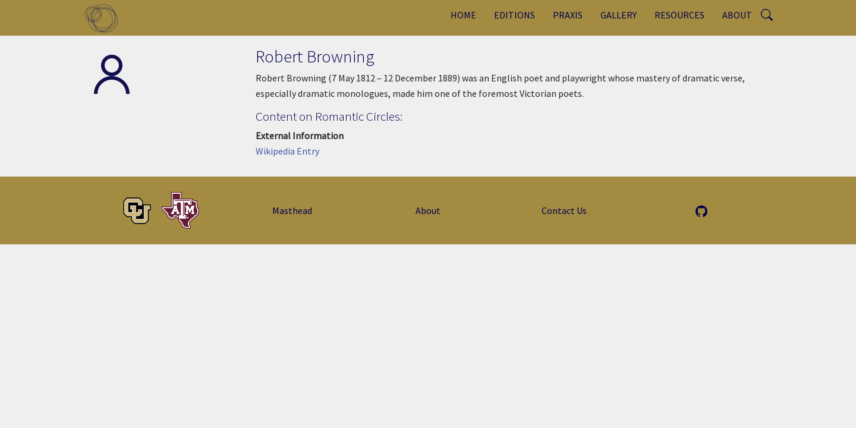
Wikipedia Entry (287, 151)
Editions (514, 15)
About (737, 15)
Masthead (292, 210)
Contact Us (564, 210)
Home (463, 15)
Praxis (568, 15)
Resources (679, 15)
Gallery (618, 15)
